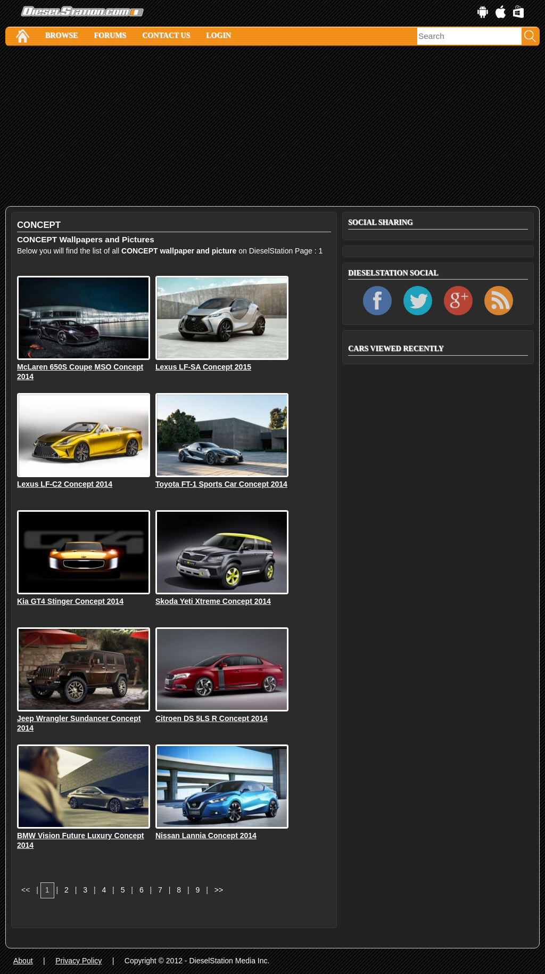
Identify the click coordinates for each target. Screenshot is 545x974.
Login (218, 35)
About (23, 960)
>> (218, 890)
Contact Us (166, 35)
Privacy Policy (78, 960)
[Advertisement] (272, 126)
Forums (110, 35)
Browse (61, 35)
